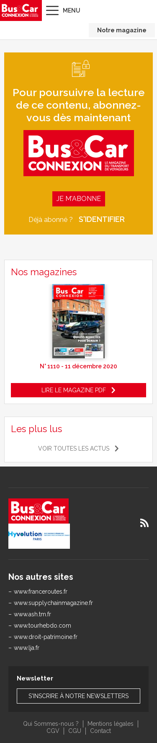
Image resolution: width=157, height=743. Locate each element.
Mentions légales (111, 723)
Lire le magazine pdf (73, 390)
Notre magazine (122, 30)
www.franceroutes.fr (40, 591)
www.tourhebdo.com (42, 625)
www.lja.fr (26, 647)
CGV (52, 730)
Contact (100, 730)
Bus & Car (20, 10)
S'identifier (102, 219)
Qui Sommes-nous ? (51, 723)
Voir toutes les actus (73, 448)
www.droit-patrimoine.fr (45, 637)
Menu (71, 10)
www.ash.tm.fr (32, 614)
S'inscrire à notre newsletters (78, 696)
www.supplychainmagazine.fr (53, 603)
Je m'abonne (79, 199)
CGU (74, 730)
